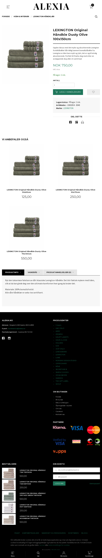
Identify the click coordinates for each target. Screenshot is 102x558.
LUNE (58, 359)
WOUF (58, 385)
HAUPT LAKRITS (62, 338)
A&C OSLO (60, 329)
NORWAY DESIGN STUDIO (66, 362)
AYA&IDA (59, 335)
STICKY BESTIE (61, 376)
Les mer (42, 546)
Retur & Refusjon (62, 404)
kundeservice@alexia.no (16, 330)
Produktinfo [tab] (11, 273)
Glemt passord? (95, 485)
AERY (58, 332)
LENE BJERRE (61, 353)
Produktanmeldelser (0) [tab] (58, 273)
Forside (58, 398)
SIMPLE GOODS (62, 373)
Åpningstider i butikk (64, 407)
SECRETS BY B (61, 370)
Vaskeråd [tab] (32, 273)
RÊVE (58, 367)
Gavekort (59, 412)
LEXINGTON (68, 109)
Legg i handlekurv (68, 92)
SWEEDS (59, 379)
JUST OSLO (60, 350)
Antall (56, 81)
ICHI (57, 347)
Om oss (58, 410)
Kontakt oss (60, 415)
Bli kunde (59, 401)
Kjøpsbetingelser (30, 534)
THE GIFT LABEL (62, 382)
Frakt (17, 534)
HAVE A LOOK (61, 341)
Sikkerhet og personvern (54, 534)
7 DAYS (58, 326)
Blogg (84, 534)
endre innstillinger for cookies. (59, 546)
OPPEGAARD (61, 364)
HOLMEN (59, 344)
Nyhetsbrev (73, 534)
